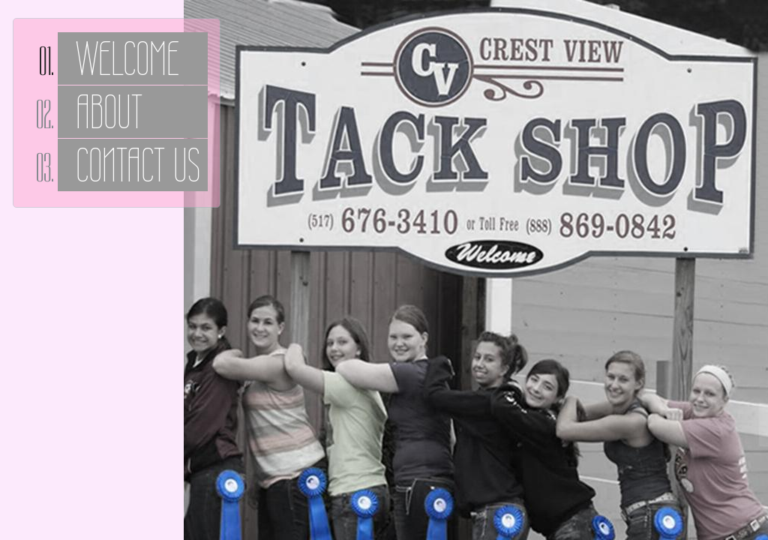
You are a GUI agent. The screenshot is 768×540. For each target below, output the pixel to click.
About (109, 112)
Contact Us (138, 165)
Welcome (127, 58)
